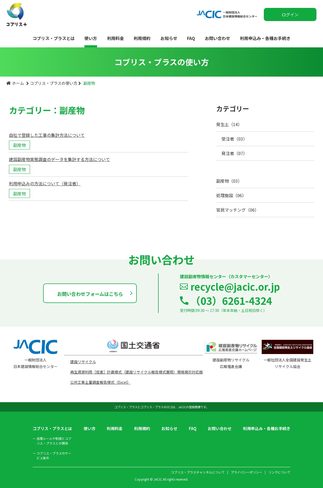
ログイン (290, 14)
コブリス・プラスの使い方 (53, 83)
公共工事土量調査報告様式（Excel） (100, 382)
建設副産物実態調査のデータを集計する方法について (59, 159)
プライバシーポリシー (246, 472)
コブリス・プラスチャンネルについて (198, 472)
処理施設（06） (231, 195)
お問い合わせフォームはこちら (90, 293)
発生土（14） (229, 124)
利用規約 (142, 38)
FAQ (191, 38)
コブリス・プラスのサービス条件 (52, 455)
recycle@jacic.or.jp (235, 286)
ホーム (18, 83)
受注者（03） (234, 139)
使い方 (90, 38)
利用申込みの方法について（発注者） (44, 183)
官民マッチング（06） (237, 210)
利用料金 (115, 38)
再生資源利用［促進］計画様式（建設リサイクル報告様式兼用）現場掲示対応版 (136, 372)
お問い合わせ (217, 38)
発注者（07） (234, 153)
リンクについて (279, 472)
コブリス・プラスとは (54, 38)
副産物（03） (229, 181)
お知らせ (168, 38)
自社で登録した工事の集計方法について (47, 135)
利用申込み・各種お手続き (265, 38)
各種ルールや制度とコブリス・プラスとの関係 (52, 440)
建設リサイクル (83, 361)
